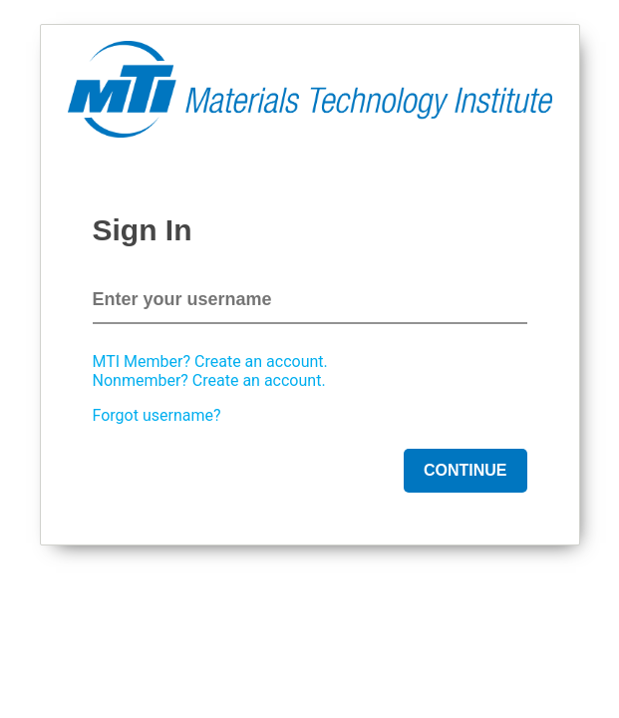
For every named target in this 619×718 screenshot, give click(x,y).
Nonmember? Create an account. (209, 380)
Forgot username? (157, 415)
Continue (465, 470)
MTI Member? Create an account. (210, 361)
